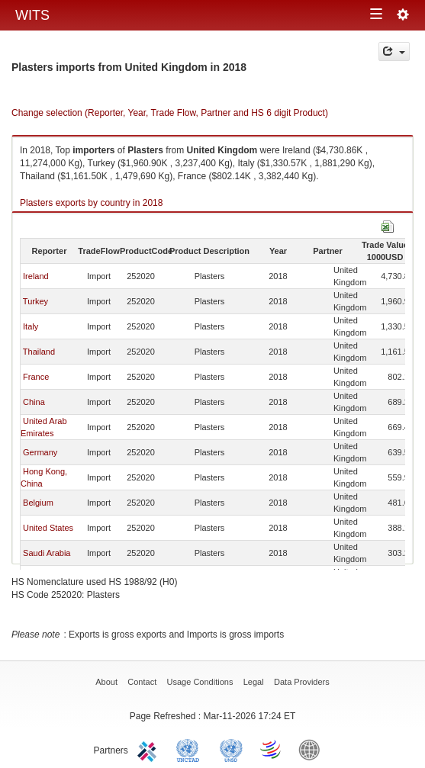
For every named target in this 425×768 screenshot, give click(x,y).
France (36, 376)
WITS (32, 15)
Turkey (35, 301)
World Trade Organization (271, 749)
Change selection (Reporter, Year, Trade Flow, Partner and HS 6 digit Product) (169, 113)
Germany (40, 452)
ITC (149, 749)
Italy (30, 326)
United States (48, 527)
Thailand (39, 351)
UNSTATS (231, 749)
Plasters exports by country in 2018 (91, 203)
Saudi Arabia (46, 553)
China (34, 401)
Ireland (36, 276)
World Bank (313, 749)
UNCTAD (190, 749)
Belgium (38, 502)
